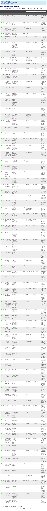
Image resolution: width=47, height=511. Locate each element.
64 (22, 8)
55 (9, 8)
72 (34, 8)
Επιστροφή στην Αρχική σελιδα (17, 506)
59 (15, 8)
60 (16, 8)
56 (10, 8)
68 (28, 8)
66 (25, 8)
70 (31, 8)
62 (19, 8)
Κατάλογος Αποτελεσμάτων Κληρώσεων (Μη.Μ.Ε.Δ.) (10, 6)
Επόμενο (41, 8)
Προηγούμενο (6, 8)
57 (12, 8)
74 (37, 8)
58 (13, 8)
